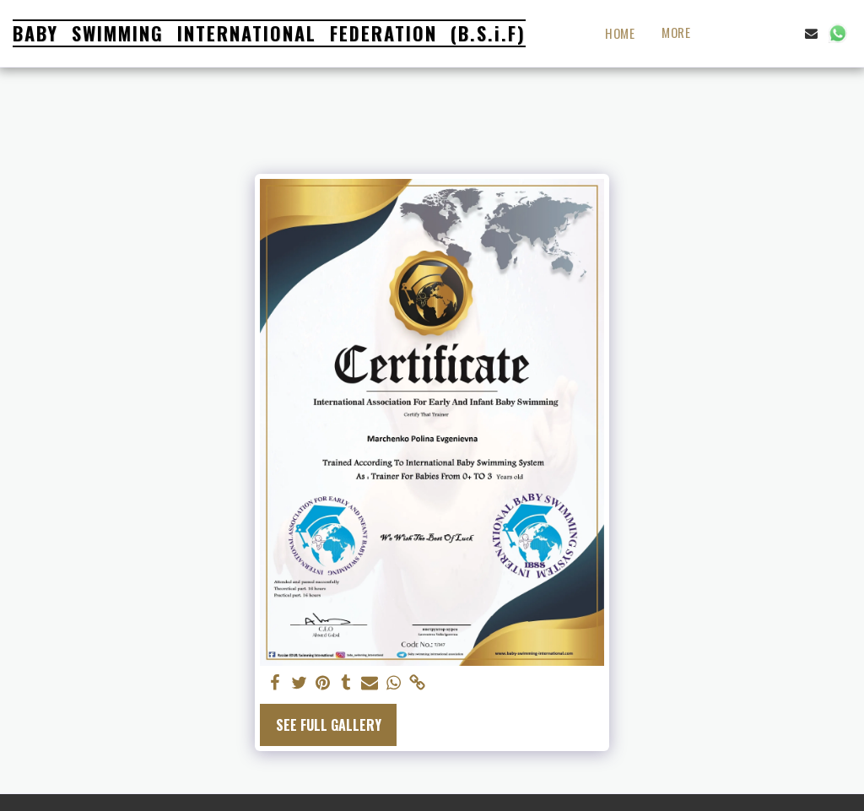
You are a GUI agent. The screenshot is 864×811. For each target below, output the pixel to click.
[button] (759, 33)
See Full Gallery (328, 725)
